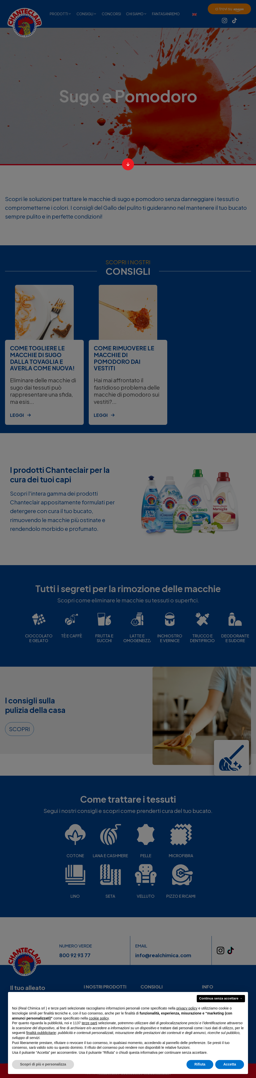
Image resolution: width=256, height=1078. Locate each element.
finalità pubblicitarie (41, 1033)
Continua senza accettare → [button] (220, 998)
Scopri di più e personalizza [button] (43, 1064)
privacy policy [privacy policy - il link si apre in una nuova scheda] (187, 1008)
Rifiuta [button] (200, 1064)
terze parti (89, 1023)
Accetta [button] (229, 1064)
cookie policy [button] (98, 1018)
